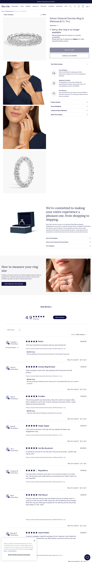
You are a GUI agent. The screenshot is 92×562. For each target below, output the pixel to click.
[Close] (34, 541)
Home (3, 11)
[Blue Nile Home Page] (6, 6)
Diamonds (51, 6)
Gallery (75, 39)
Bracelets (36, 6)
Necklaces (43, 6)
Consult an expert (69, 56)
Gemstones (59, 6)
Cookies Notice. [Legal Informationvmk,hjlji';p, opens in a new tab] (12, 551)
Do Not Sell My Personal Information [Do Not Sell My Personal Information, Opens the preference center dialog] (19, 554)
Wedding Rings (9, 11)
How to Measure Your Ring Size (14, 284)
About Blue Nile (42, 558)
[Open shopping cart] (83, 6)
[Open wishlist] (79, 6)
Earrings (28, 6)
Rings (22, 6)
